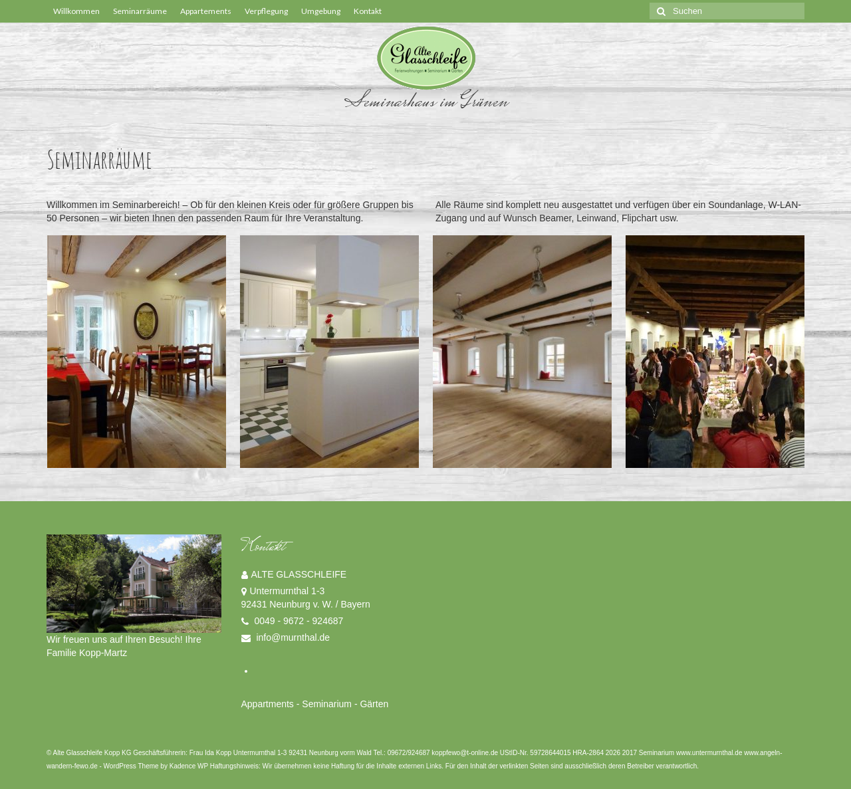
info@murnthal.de (285, 637)
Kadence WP (189, 766)
